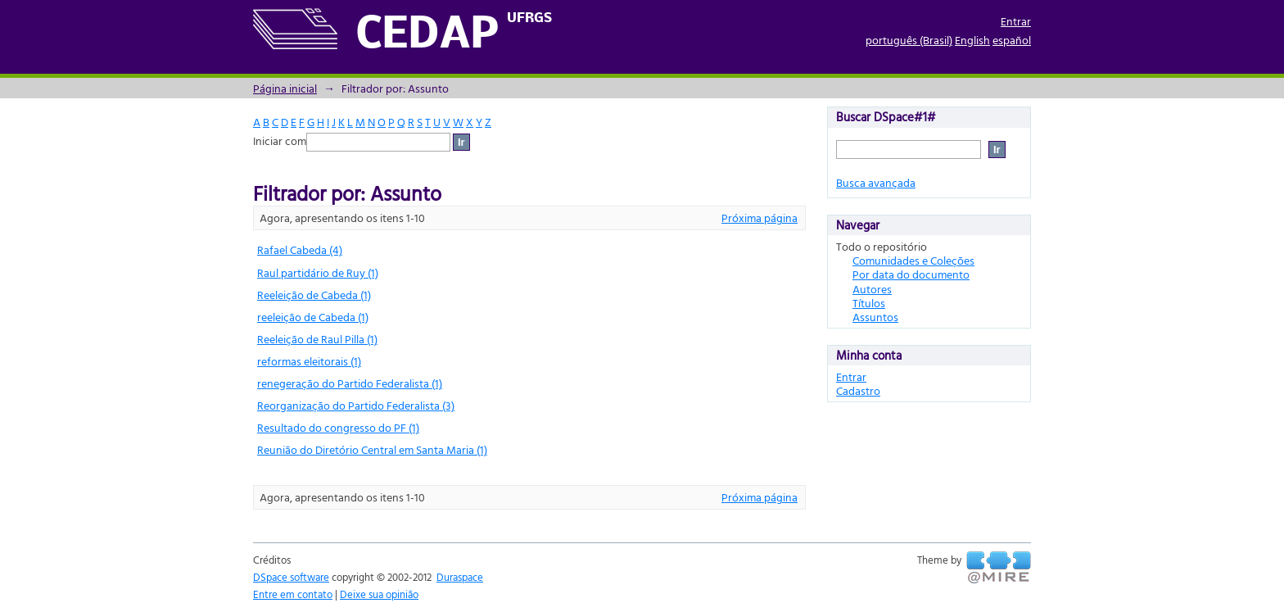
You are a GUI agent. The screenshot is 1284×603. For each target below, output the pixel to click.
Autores (872, 288)
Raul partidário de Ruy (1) (317, 272)
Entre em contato (292, 594)
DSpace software (291, 577)
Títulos (868, 302)
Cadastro (858, 390)
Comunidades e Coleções (913, 260)
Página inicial (285, 88)
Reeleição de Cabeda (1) (314, 294)
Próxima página (759, 217)
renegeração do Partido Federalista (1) (349, 383)
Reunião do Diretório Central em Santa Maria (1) (372, 449)
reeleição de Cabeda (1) (312, 316)
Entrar (1016, 20)
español (1011, 39)
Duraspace (459, 577)
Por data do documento (911, 274)
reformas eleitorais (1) (309, 361)
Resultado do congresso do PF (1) (338, 427)
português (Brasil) (909, 39)
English (972, 39)
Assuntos (875, 316)
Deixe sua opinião (379, 594)
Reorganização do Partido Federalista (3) (355, 405)
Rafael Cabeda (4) (299, 249)
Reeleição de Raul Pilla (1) (317, 338)
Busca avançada (876, 182)
